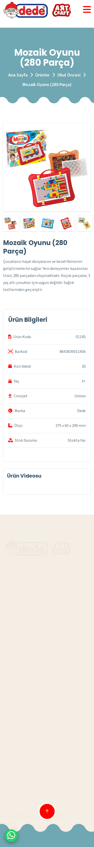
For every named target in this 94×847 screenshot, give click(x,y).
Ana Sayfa (18, 75)
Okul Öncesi (68, 75)
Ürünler (42, 75)
